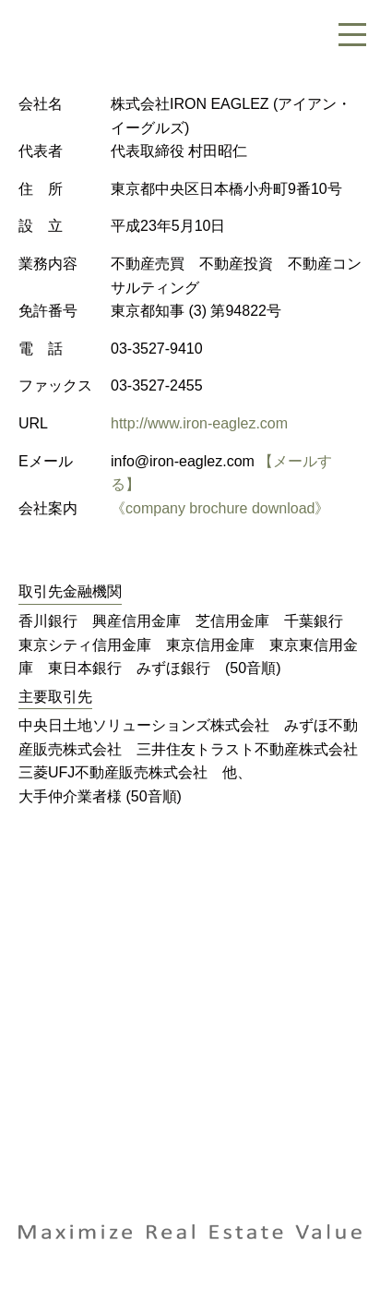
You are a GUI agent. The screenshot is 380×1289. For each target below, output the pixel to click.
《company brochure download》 (220, 508)
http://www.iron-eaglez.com (199, 423)
